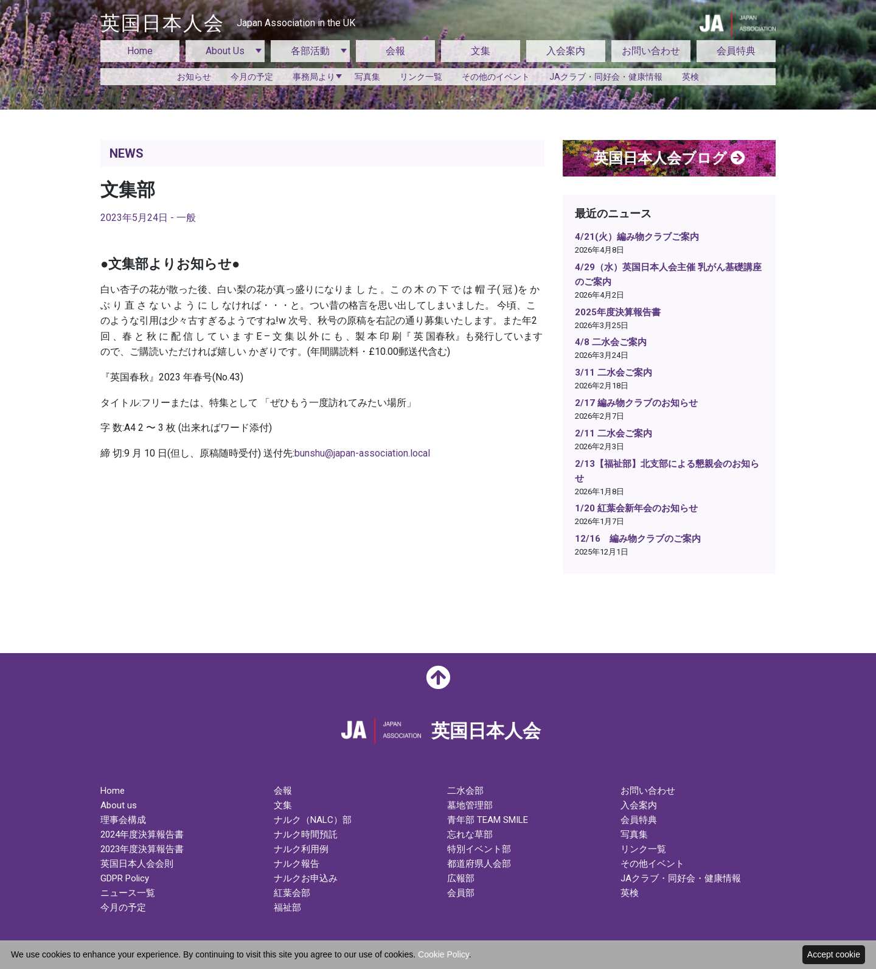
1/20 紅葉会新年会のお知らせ (636, 508)
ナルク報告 (296, 863)
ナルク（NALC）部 (313, 819)
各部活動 (310, 51)
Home (140, 51)
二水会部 (465, 790)
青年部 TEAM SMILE (487, 819)
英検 (690, 77)
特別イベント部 (479, 849)
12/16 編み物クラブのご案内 (638, 538)
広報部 (460, 878)
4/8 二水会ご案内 (611, 342)
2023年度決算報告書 (142, 849)
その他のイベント (496, 77)
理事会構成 (123, 819)
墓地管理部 (470, 805)
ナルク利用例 (301, 849)
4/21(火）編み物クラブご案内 (637, 236)
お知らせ (194, 77)
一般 (186, 217)
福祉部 (287, 907)
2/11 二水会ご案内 (613, 433)
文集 (480, 51)
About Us (225, 51)
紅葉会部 (292, 892)
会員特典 (736, 51)
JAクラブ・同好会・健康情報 (605, 77)
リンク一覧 (421, 77)
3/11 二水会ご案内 (613, 372)
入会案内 (565, 51)
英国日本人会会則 (136, 863)
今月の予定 (252, 77)
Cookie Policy (443, 954)
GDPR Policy (124, 878)
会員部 (460, 892)
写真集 (367, 77)
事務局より (314, 77)
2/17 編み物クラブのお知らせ (636, 402)
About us (118, 805)
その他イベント (652, 863)
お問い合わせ (651, 51)
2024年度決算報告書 (142, 834)
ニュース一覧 (127, 892)
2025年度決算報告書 (618, 312)
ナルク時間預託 (306, 834)
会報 (395, 51)
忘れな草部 (470, 834)
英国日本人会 (227, 23)
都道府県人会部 (479, 863)
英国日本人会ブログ (669, 158)
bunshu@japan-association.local (362, 453)
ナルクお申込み (306, 878)
